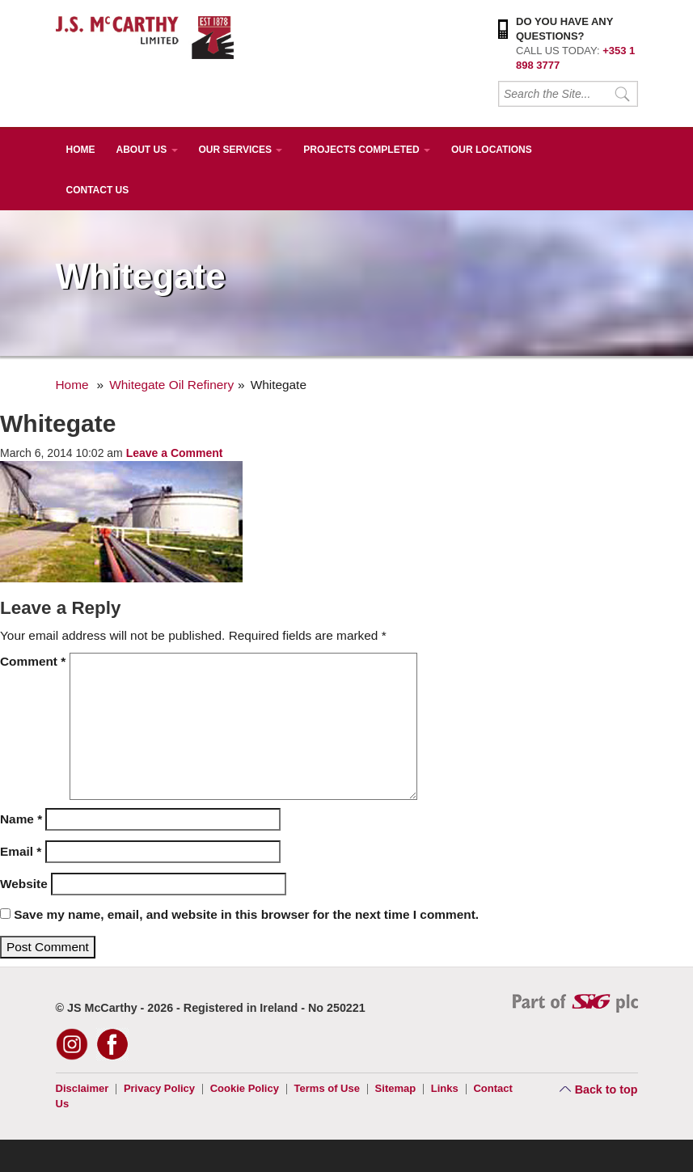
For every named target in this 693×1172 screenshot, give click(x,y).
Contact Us (97, 190)
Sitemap (395, 1088)
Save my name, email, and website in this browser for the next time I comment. (246, 914)
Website (24, 884)
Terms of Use (327, 1088)
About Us (147, 149)
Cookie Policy (244, 1088)
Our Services (241, 149)
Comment (32, 661)
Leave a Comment (174, 452)
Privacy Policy (159, 1088)
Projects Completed (366, 149)
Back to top (606, 1089)
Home (80, 149)
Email (20, 851)
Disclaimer (82, 1088)
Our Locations (491, 149)
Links (444, 1088)
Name (21, 819)
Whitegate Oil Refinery (171, 384)
